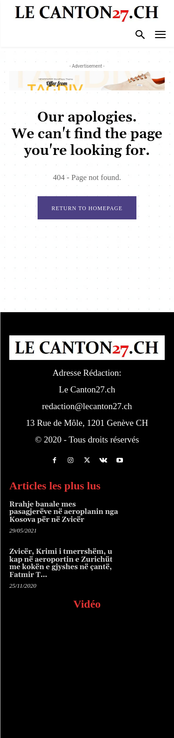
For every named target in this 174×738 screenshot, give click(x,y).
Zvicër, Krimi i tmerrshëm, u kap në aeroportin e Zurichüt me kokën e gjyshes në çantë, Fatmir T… (61, 563)
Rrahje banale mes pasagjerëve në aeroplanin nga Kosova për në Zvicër (63, 512)
